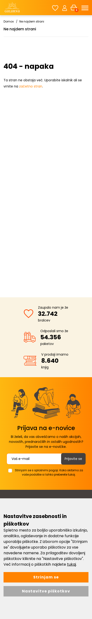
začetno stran (30, 86)
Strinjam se (46, 577)
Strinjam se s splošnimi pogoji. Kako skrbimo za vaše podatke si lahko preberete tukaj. (49, 472)
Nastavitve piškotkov (46, 591)
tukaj (71, 564)
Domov (9, 21)
